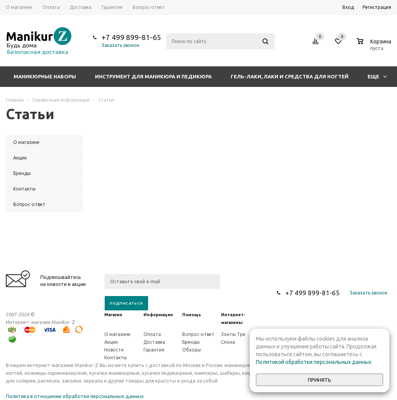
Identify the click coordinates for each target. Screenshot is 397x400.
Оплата (152, 334)
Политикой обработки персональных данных (313, 362)
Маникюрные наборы (45, 76)
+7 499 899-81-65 (131, 37)
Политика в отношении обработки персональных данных (75, 396)
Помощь (191, 314)
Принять (319, 380)
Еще (377, 76)
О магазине (117, 334)
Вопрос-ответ (198, 334)
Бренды (191, 342)
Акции (111, 342)
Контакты (115, 357)
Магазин (113, 314)
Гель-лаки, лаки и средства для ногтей (290, 76)
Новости (114, 349)
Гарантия (153, 349)
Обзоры (191, 349)
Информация (158, 314)
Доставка (154, 342)
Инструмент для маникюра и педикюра (153, 76)
